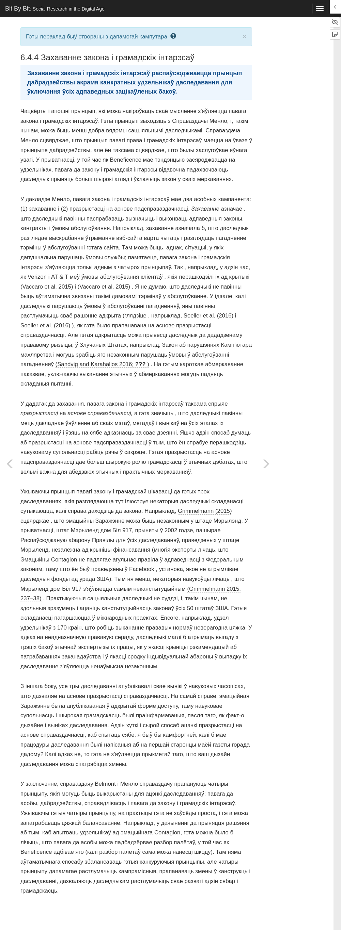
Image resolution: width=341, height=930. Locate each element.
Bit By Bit (55, 8)
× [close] (245, 36)
